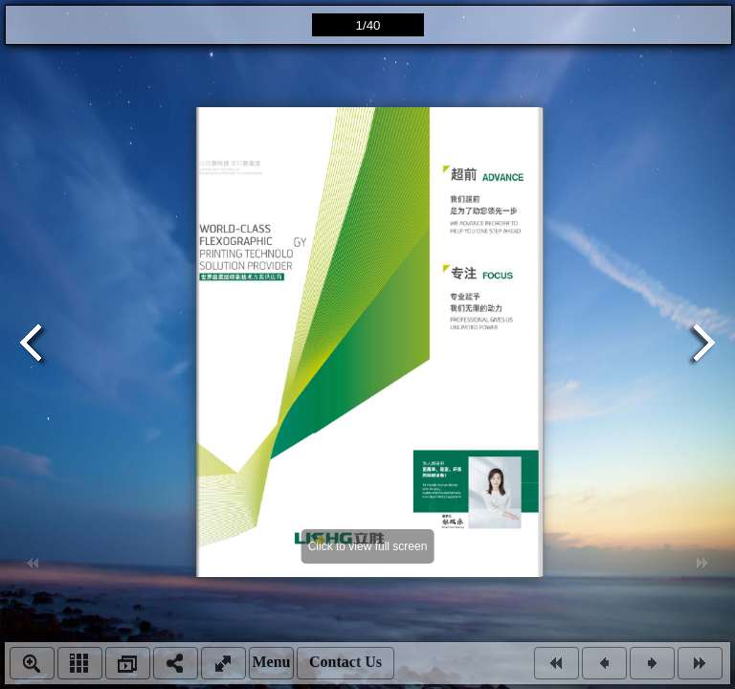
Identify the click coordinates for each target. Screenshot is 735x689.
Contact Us (345, 662)
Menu (272, 662)
